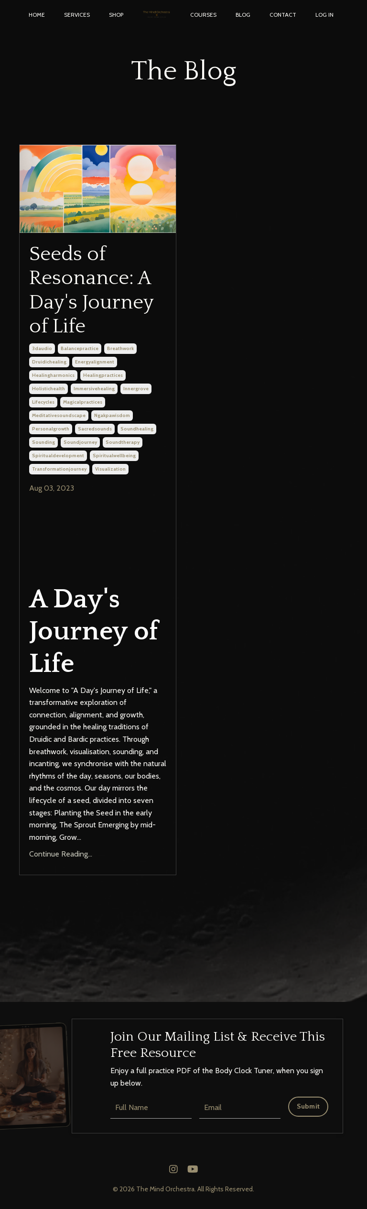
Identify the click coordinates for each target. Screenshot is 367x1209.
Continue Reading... (60, 854)
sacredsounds (95, 429)
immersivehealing (94, 389)
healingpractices (103, 376)
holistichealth (48, 389)
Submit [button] (308, 1106)
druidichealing (49, 362)
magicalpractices (82, 402)
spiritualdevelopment (58, 456)
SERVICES (77, 14)
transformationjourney (59, 469)
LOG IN (324, 14)
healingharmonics (53, 376)
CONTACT (283, 14)
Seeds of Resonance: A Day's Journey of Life (91, 290)
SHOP (116, 14)
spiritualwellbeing (114, 456)
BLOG (243, 14)
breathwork (120, 349)
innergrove (136, 389)
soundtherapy (123, 443)
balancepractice (79, 349)
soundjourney (80, 443)
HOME (37, 14)
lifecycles (43, 402)
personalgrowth (50, 429)
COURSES (203, 14)
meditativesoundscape (59, 416)
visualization (110, 469)
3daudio (42, 349)
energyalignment (94, 362)
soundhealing (136, 429)
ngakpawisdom (112, 416)
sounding (43, 443)
